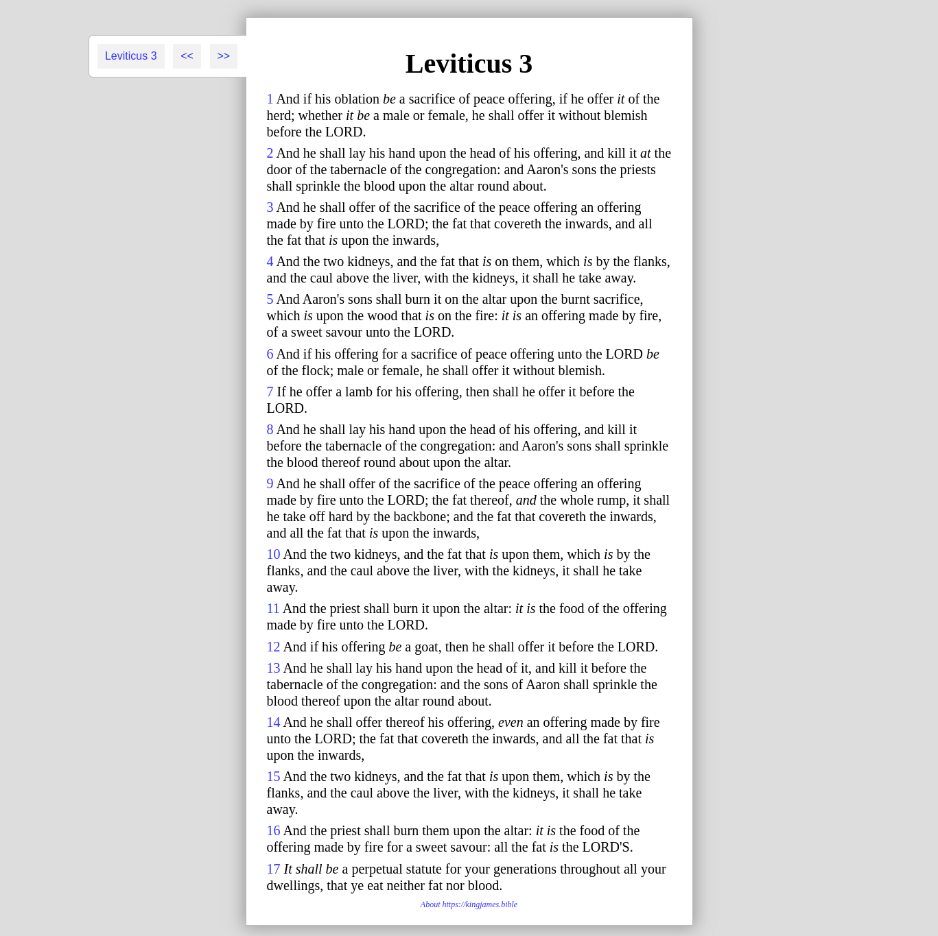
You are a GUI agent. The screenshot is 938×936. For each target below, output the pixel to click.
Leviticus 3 (131, 56)
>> (224, 56)
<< (187, 56)
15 (274, 776)
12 (274, 646)
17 (274, 868)
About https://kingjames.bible (469, 904)
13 (274, 667)
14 (274, 722)
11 (273, 608)
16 (274, 830)
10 (274, 554)
